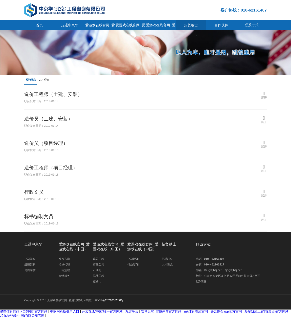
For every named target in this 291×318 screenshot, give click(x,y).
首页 (39, 25)
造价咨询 (64, 258)
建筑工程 (98, 258)
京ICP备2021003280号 (109, 300)
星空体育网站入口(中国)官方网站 (23, 311)
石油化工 (98, 270)
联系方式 (251, 25)
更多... (97, 281)
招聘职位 (32, 79)
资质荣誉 (30, 270)
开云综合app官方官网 (226, 311)
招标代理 (64, 264)
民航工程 (98, 275)
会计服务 (64, 275)
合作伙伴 (221, 25)
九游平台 (131, 311)
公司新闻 (133, 258)
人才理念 (47, 79)
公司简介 (30, 258)
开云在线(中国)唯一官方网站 (102, 311)
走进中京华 (69, 25)
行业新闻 (133, 264)
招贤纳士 (191, 25)
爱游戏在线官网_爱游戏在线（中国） (100, 26)
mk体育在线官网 (196, 311)
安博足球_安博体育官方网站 (161, 311)
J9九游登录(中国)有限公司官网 (22, 315)
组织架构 (30, 264)
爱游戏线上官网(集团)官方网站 (267, 311)
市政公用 (98, 264)
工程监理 (64, 270)
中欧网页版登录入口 (64, 311)
